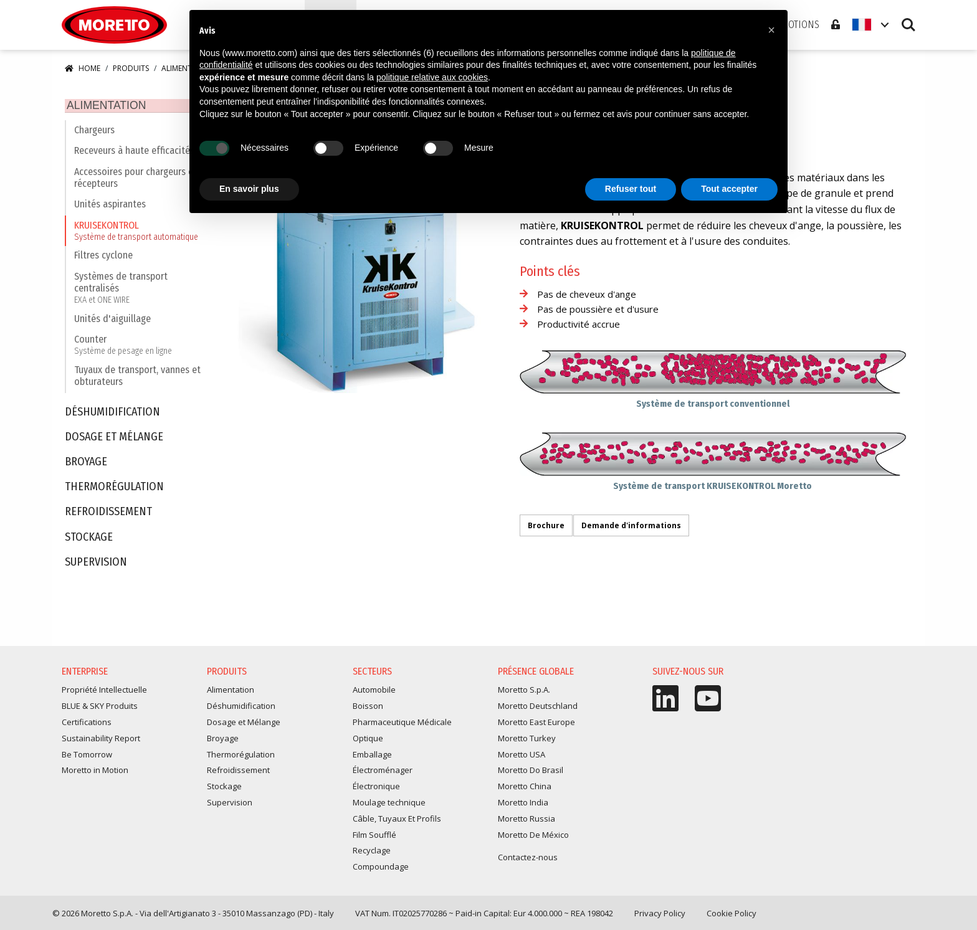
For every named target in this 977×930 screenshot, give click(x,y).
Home (82, 68)
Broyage (86, 464)
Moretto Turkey (527, 740)
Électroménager (382, 772)
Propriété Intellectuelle (104, 692)
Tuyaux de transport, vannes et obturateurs (137, 377)
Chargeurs (94, 132)
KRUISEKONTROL (136, 232)
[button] (771, 30)
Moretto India (523, 804)
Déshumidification (112, 413)
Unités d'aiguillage (112, 320)
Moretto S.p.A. (524, 692)
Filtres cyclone (103, 257)
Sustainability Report (101, 740)
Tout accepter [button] (729, 189)
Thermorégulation (114, 489)
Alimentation (99, 105)
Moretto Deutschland (538, 708)
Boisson (368, 708)
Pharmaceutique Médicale (402, 724)
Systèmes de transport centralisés (139, 289)
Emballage (372, 756)
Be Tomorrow (87, 756)
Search (908, 25)
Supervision (96, 564)
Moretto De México (533, 836)
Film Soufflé (374, 836)
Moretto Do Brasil (530, 772)
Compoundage (381, 869)
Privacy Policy (659, 915)
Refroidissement (108, 514)
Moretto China (524, 788)
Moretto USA (521, 756)
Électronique (376, 788)
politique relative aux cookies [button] (432, 77)
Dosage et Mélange (114, 438)
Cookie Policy (731, 915)
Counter (123, 347)
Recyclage (372, 852)
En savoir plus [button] (249, 189)
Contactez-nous (528, 859)
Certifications (87, 724)
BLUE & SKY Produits (100, 708)
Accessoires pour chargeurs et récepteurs (135, 179)
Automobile (374, 692)
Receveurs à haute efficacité (132, 153)
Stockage (89, 539)
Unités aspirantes (110, 206)
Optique (368, 740)
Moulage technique (389, 804)
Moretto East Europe (536, 724)
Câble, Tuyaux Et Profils (397, 820)
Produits (131, 68)
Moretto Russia (526, 820)
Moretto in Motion (95, 772)
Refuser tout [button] (630, 189)
